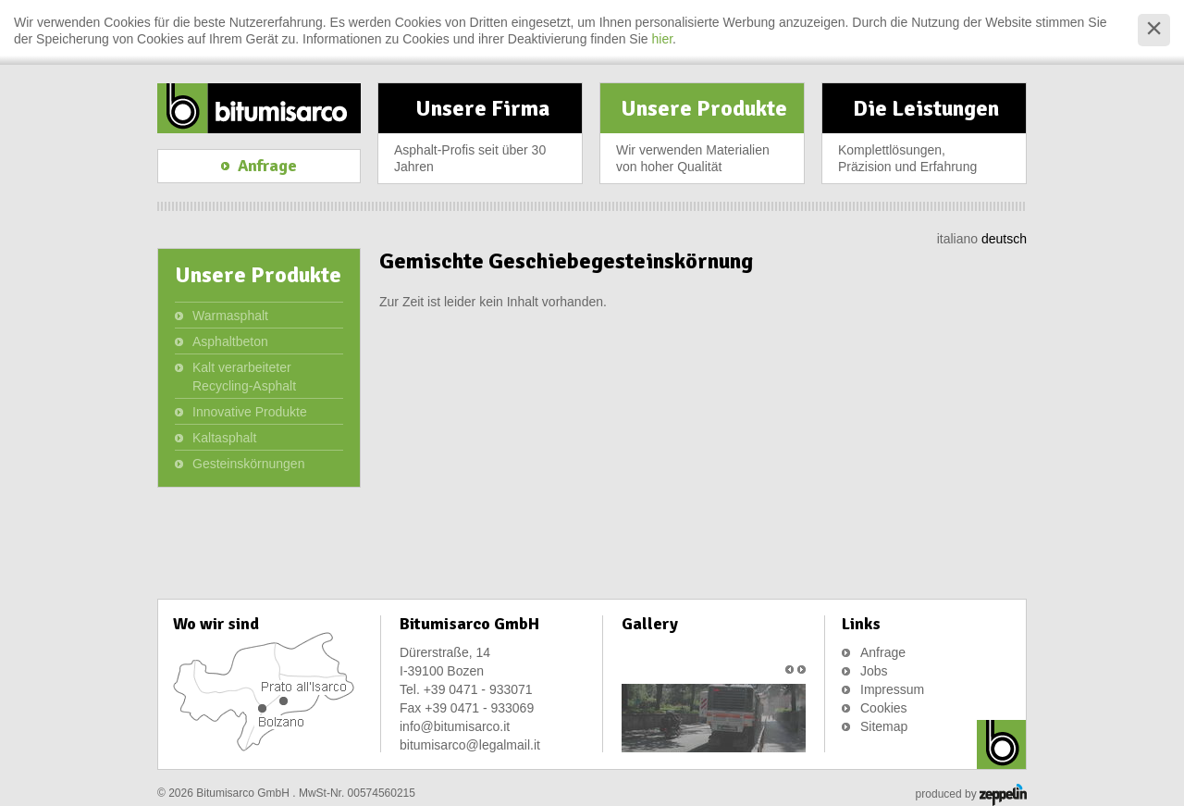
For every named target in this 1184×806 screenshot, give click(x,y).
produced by (971, 795)
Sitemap (883, 726)
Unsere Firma (482, 138)
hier (662, 38)
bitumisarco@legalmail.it (470, 745)
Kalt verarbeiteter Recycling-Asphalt (244, 376)
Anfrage (883, 652)
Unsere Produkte (704, 138)
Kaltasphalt (224, 437)
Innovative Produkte (249, 411)
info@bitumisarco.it (455, 726)
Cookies (883, 708)
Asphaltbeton (230, 341)
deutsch (1004, 238)
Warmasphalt (230, 315)
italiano (957, 238)
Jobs (874, 670)
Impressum (892, 689)
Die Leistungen (926, 138)
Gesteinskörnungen (248, 463)
